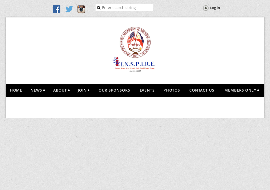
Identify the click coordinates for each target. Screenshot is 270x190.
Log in (215, 7)
